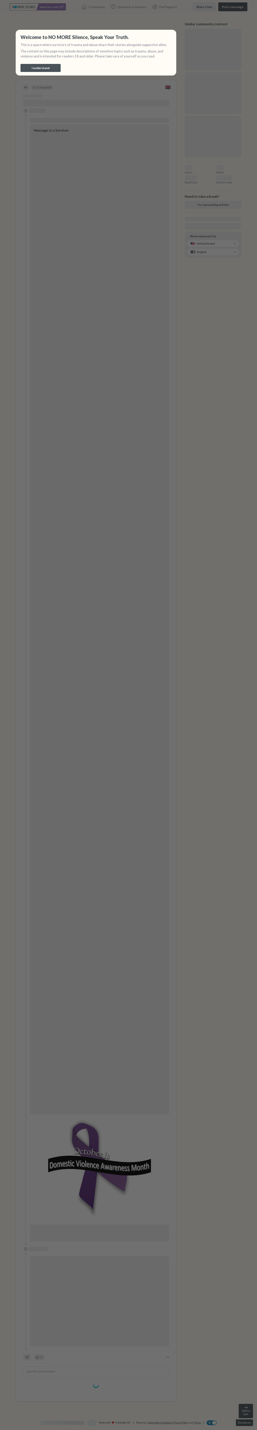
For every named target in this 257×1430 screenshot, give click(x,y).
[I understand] (40, 68)
